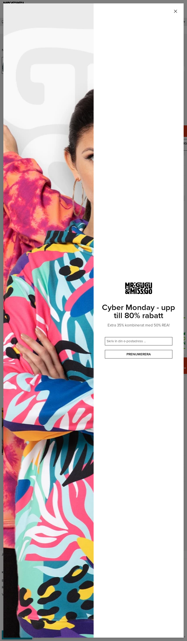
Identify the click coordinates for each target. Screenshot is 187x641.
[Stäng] (175, 11)
